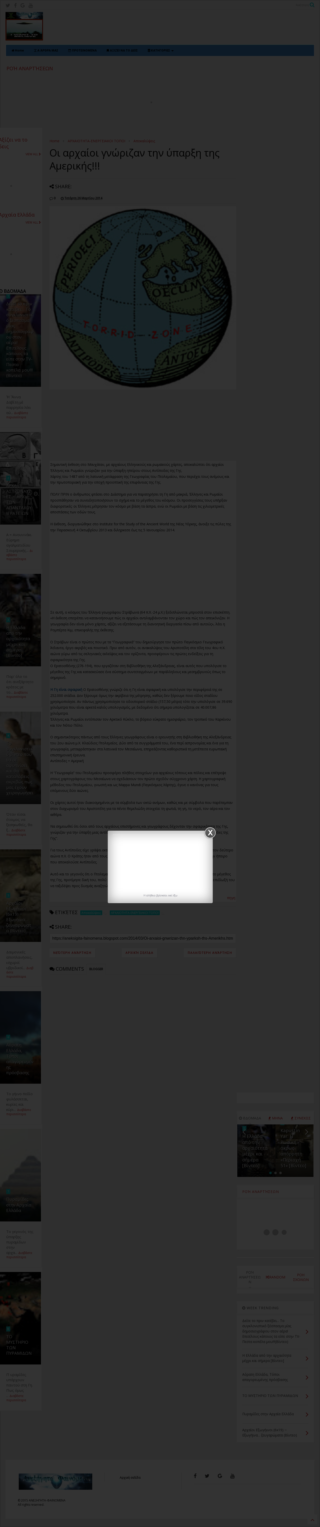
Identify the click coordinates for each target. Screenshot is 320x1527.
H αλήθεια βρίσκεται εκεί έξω (160, 895)
